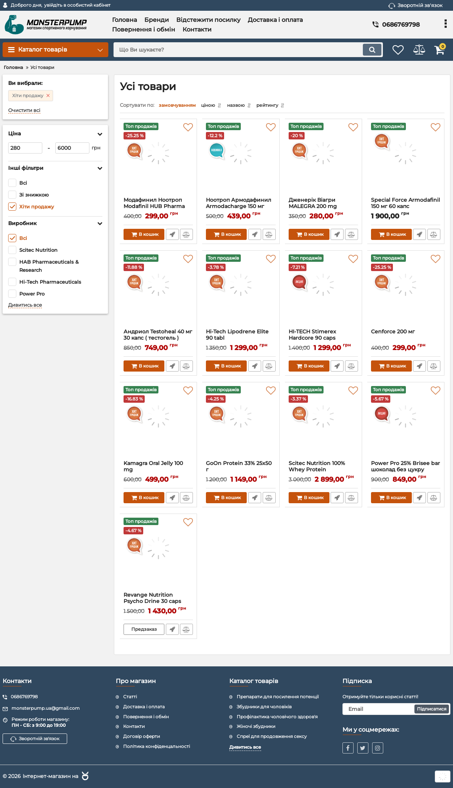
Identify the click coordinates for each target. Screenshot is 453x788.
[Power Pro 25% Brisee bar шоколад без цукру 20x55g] (405, 425)
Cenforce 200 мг (393, 333)
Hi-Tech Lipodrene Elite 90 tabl (237, 336)
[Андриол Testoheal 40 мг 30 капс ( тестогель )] (158, 293)
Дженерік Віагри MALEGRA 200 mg (313, 205)
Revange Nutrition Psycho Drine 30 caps (152, 600)
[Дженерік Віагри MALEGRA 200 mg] (323, 162)
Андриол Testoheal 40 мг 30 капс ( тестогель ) (158, 336)
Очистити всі (24, 110)
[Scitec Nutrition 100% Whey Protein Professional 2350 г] (323, 425)
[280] (25, 148)
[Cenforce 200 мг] (405, 293)
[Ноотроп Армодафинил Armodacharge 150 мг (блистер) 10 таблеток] (240, 162)
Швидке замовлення (171, 236)
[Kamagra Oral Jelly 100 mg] (158, 425)
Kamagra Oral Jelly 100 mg (153, 468)
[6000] (72, 148)
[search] (240, 49)
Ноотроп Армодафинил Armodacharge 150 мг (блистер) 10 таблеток (239, 208)
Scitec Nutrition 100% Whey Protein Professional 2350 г (317, 471)
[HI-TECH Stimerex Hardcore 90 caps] (323, 293)
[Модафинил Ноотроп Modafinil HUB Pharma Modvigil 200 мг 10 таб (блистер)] (158, 162)
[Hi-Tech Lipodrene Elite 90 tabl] (240, 293)
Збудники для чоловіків (264, 706)
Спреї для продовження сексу (272, 736)
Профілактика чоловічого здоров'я (277, 716)
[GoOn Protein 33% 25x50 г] (240, 425)
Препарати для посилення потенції (278, 696)
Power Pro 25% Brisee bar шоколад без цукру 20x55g (405, 471)
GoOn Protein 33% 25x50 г (239, 468)
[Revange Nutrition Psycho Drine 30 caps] (158, 557)
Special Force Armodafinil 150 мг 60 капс (405, 205)
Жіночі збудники (256, 726)
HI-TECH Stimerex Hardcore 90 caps (313, 336)
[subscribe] (396, 709)
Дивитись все (25, 305)
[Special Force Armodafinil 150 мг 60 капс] (405, 162)
